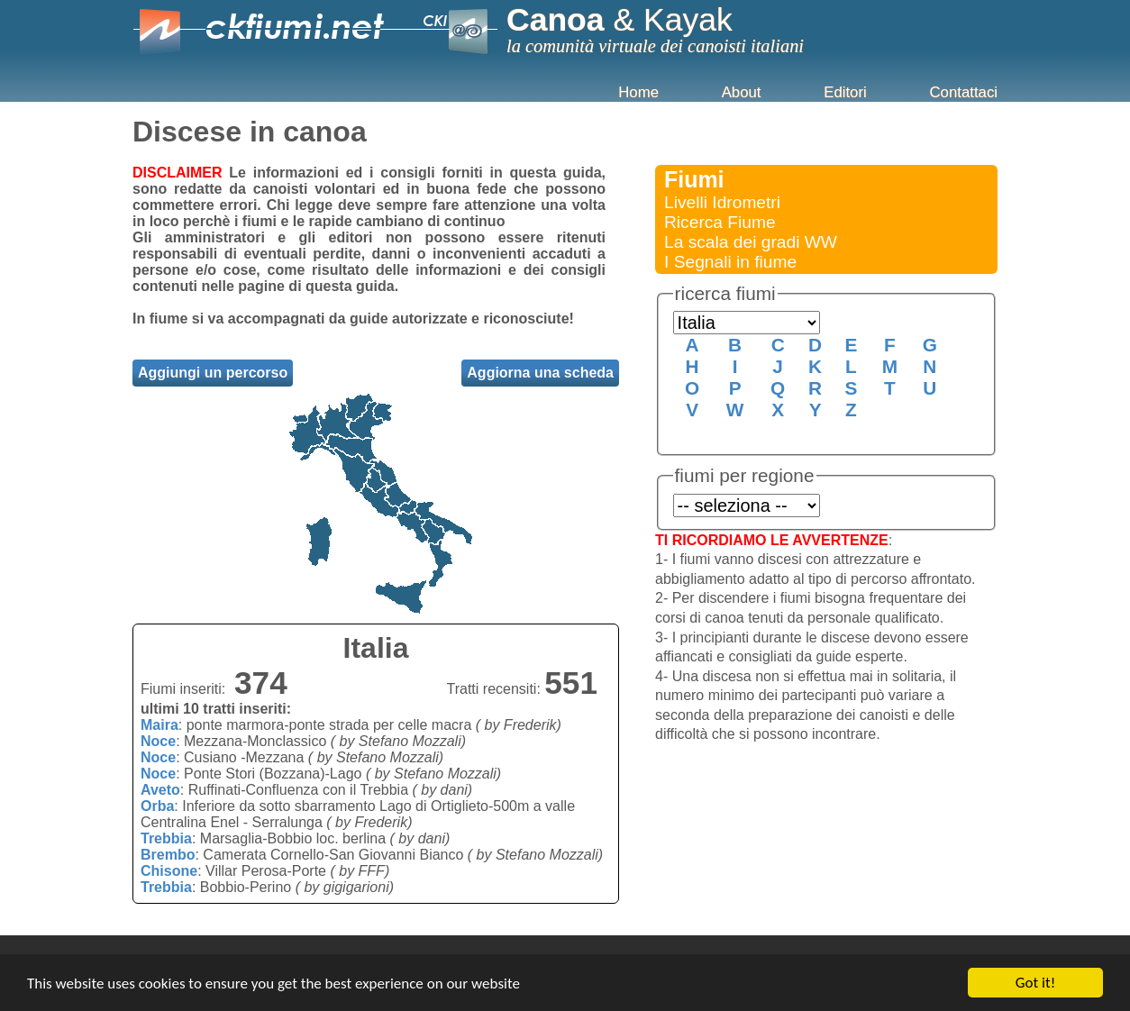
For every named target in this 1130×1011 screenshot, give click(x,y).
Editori (845, 92)
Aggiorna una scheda (540, 372)
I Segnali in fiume (730, 261)
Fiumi (694, 179)
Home (638, 92)
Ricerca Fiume (720, 222)
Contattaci (963, 92)
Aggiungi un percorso (212, 372)
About (741, 92)
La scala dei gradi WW (750, 241)
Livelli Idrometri (722, 202)
